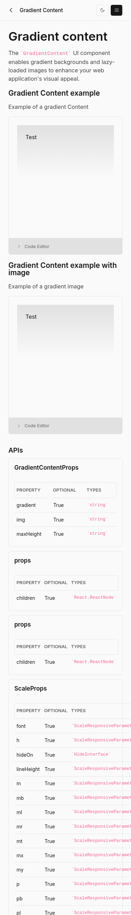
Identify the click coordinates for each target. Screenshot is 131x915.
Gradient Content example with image (62, 269)
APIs (15, 450)
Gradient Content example (54, 93)
